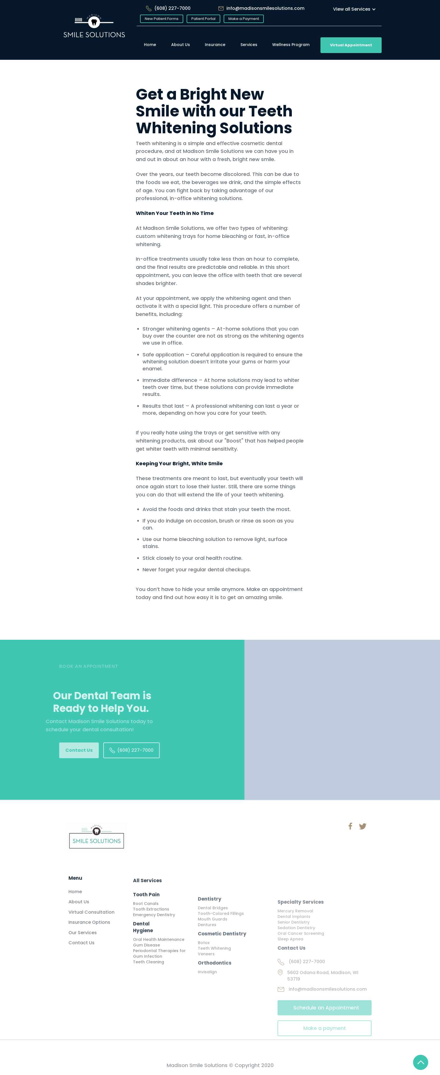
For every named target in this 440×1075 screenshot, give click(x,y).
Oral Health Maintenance (158, 948)
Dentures (207, 937)
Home (150, 44)
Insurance (215, 44)
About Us (180, 44)
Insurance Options (89, 928)
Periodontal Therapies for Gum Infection (159, 962)
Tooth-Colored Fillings (221, 926)
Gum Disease (146, 953)
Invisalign (207, 984)
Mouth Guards (212, 931)
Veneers (206, 966)
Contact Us (79, 750)
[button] (354, 9)
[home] (94, 30)
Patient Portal (203, 18)
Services (248, 44)
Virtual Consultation (91, 918)
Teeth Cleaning (148, 970)
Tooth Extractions (151, 917)
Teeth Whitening (214, 960)
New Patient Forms (161, 18)
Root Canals (146, 912)
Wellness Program (291, 44)
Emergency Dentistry (154, 923)
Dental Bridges (213, 920)
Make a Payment (243, 18)
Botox (204, 955)
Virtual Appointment (351, 45)
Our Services (82, 939)
